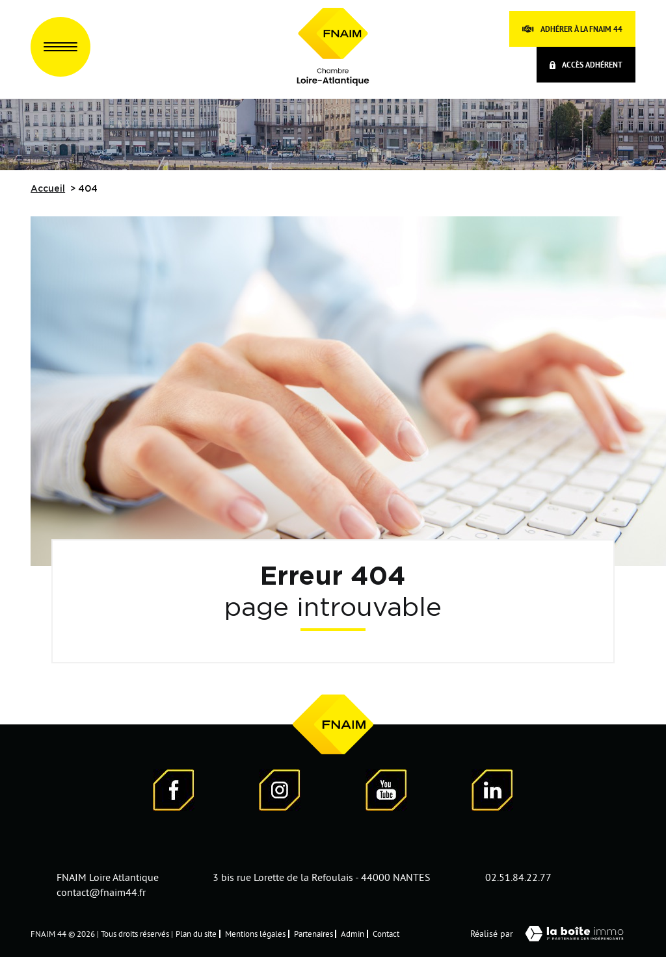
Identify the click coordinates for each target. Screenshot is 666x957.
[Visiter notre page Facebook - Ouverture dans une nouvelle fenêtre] (173, 792)
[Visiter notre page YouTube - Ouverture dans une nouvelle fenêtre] (386, 792)
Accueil (48, 189)
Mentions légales (255, 933)
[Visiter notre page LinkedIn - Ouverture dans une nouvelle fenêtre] (492, 792)
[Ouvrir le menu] (60, 47)
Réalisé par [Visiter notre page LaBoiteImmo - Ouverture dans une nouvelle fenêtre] (552, 933)
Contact (386, 933)
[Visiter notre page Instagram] (279, 792)
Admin (352, 933)
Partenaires (313, 933)
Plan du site (196, 933)
